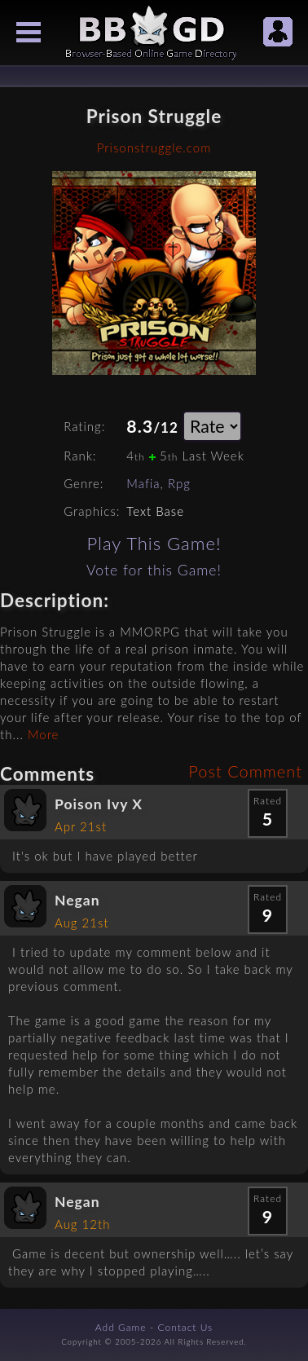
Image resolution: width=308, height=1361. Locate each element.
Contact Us (185, 1327)
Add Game (121, 1327)
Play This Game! (153, 543)
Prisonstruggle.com (154, 147)
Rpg (179, 483)
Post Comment (245, 771)
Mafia (143, 483)
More (43, 734)
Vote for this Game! (154, 570)
